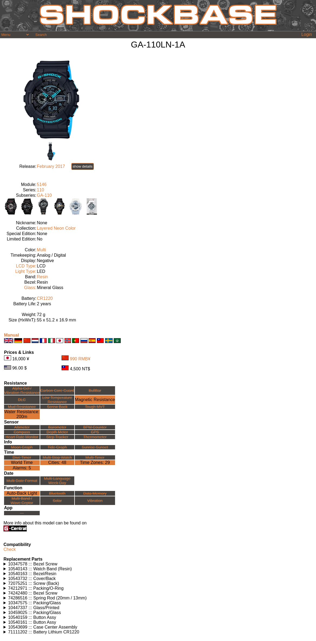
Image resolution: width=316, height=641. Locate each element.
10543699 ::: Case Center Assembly (42, 627)
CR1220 (45, 298)
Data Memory (94, 493)
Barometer (57, 427)
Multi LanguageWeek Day (57, 480)
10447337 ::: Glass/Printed (33, 607)
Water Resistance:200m (21, 414)
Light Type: (25, 271)
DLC (22, 400)
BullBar (95, 390)
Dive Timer (21, 457)
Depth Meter (57, 432)
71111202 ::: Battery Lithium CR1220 (43, 632)
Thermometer (94, 437)
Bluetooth (57, 493)
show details (82, 166)
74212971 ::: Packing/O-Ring (35, 588)
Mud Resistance (22, 407)
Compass (22, 432)
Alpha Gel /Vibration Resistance (22, 390)
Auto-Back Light (21, 493)
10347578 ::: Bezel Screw (32, 564)
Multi (41, 249)
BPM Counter (94, 427)
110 (40, 190)
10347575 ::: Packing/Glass (34, 603)
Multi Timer (94, 457)
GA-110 (44, 195)
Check (10, 549)
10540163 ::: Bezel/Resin (32, 573)
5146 (42, 184)
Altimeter (21, 427)
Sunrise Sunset (95, 447)
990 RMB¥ (80, 359)
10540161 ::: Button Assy (32, 622)
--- (22, 513)
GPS (95, 432)
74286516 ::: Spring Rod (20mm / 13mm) (47, 598)
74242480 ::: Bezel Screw (32, 593)
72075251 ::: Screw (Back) (33, 583)
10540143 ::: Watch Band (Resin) (40, 569)
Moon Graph (22, 447)
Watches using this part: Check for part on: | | (158, 564)
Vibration (95, 500)
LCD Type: (26, 266)
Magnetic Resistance (95, 399)
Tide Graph (57, 447)
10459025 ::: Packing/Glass (34, 612)
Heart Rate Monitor (21, 437)
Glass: (30, 287)
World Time (22, 462)
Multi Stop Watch (57, 457)
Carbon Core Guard (57, 390)
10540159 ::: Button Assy (32, 617)
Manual (11, 335)
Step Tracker (57, 437)
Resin (42, 276)
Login (306, 34)
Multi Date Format (21, 481)
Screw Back (57, 407)
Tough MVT (95, 407)
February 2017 (51, 166)
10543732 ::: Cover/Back (32, 578)
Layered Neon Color (56, 228)
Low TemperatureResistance (57, 399)
